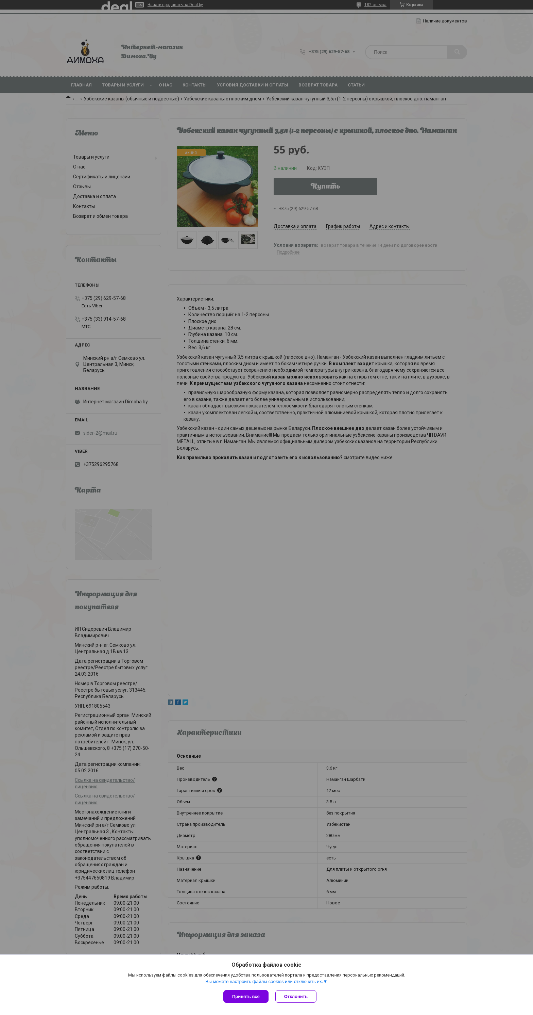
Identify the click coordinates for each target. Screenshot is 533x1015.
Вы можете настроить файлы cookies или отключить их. (264, 981)
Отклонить (296, 996)
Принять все (246, 996)
